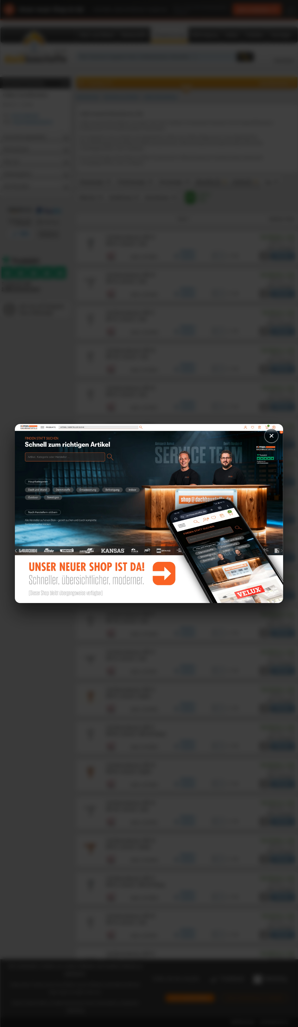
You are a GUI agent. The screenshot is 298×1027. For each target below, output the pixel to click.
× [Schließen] (271, 435)
